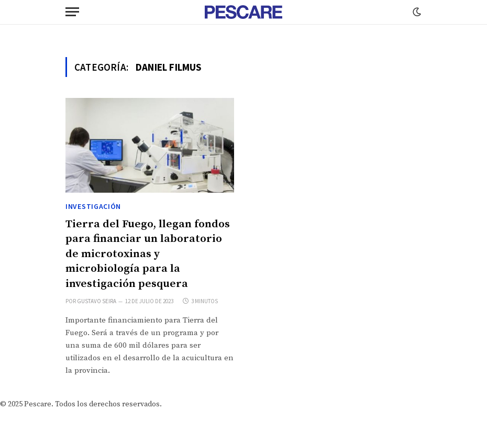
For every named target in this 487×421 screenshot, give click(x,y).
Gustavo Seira (96, 301)
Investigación (93, 206)
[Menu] (72, 12)
